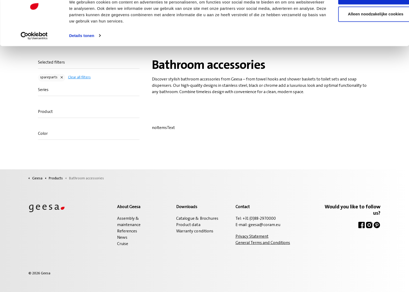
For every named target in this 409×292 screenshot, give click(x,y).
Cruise (122, 244)
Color (42, 134)
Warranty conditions (194, 231)
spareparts (48, 77)
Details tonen (81, 52)
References (127, 231)
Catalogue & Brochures (197, 219)
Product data (188, 225)
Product (45, 112)
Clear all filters (79, 77)
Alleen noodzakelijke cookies (365, 31)
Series (43, 90)
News (122, 238)
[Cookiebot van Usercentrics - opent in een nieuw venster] (34, 53)
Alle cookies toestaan (365, 14)
